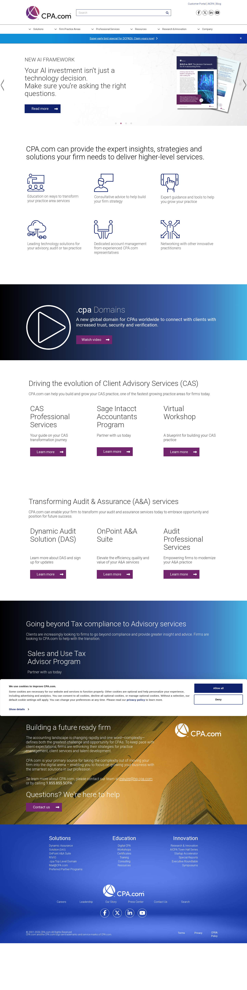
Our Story (111, 901)
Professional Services (108, 29)
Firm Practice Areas (69, 29)
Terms (181, 933)
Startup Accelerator (186, 853)
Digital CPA (124, 845)
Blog (218, 3)
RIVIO (52, 857)
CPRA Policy (214, 934)
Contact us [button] (41, 807)
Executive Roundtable (185, 861)
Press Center (136, 901)
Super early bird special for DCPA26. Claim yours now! (122, 38)
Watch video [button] (91, 340)
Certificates (124, 853)
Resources (141, 29)
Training (124, 857)
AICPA (211, 3)
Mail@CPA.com (58, 865)
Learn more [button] (46, 452)
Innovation (185, 838)
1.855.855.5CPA (59, 783)
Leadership (86, 901)
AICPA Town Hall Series (184, 849)
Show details (17, 530)
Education (124, 838)
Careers (61, 901)
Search (185, 901)
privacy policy (136, 521)
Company (207, 29)
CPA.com (123, 890)
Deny (218, 520)
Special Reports (188, 857)
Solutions (38, 29)
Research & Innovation (174, 29)
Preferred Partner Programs (65, 869)
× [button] (241, 38)
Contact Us (160, 901)
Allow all (218, 509)
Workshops (124, 849)
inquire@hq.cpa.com (136, 779)
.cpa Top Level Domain (63, 861)
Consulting (124, 861)
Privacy (198, 933)
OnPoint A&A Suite (60, 853)
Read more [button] (40, 109)
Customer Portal (197, 3)
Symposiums (190, 865)
